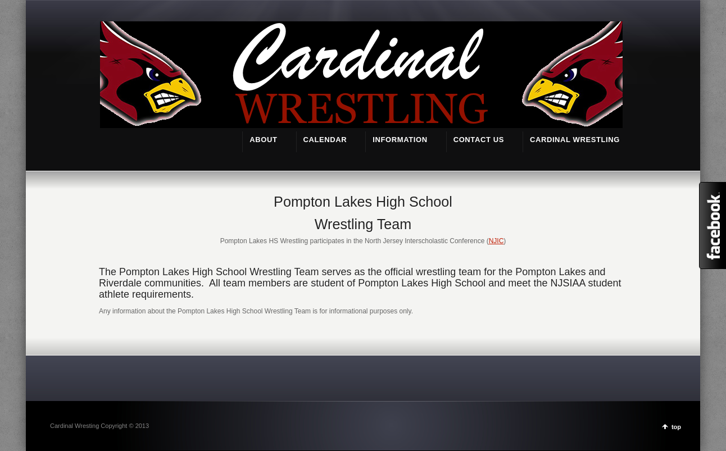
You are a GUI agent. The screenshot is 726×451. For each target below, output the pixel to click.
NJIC (496, 241)
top (676, 426)
